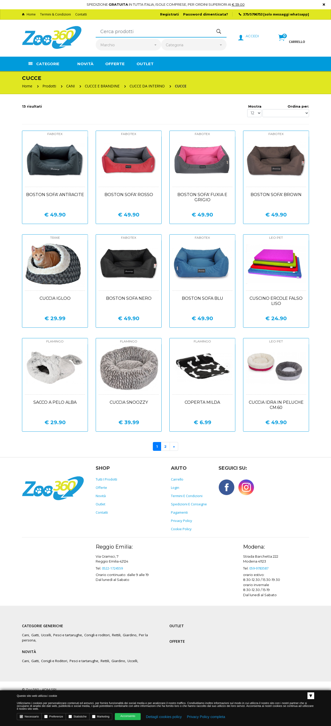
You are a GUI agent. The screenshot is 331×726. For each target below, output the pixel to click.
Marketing (100, 716)
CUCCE (180, 86)
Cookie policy (181, 529)
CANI (70, 86)
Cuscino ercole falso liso (276, 301)
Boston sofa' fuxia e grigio (202, 197)
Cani (25, 635)
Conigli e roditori (97, 635)
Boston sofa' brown (276, 194)
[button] (291, 43)
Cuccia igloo (55, 298)
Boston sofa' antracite (55, 194)
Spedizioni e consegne (189, 504)
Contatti (81, 14)
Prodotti (49, 86)
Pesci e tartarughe (67, 635)
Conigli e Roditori (54, 660)
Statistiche (78, 716)
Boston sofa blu (202, 298)
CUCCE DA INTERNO (147, 86)
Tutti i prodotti (106, 479)
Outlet (145, 63)
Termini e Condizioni (186, 495)
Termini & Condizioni (55, 14)
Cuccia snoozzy (129, 402)
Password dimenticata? (205, 14)
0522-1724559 (112, 568)
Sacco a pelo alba (55, 402)
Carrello (177, 479)
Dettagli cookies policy (164, 717)
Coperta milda (202, 402)
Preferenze (53, 716)
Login (175, 487)
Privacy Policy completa (206, 717)
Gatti (35, 635)
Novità (85, 63)
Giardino (130, 635)
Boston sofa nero (129, 298)
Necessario (29, 716)
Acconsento (127, 716)
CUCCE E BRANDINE (102, 86)
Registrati (169, 14)
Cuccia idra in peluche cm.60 (276, 405)
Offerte (115, 63)
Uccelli (46, 635)
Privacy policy (181, 520)
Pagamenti (179, 512)
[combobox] (128, 45)
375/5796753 (252, 14)
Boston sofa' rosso (128, 194)
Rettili (116, 635)
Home (29, 14)
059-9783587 (258, 568)
